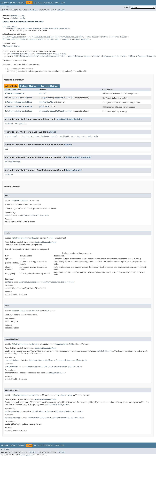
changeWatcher (46, 98)
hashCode (45, 136)
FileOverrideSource (20, 37)
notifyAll (64, 136)
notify (54, 136)
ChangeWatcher (61, 98)
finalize (24, 136)
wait (84, 136)
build (42, 93)
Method (33, 10)
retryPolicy (21, 123)
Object (52, 132)
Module (13, 3)
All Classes (5, 7)
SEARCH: (127, 7)
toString (75, 136)
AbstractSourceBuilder (21, 54)
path (41, 107)
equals (15, 136)
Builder (6, 37)
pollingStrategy (47, 111)
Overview (5, 3)
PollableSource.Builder (43, 37)
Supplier (66, 39)
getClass (35, 136)
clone (7, 136)
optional (9, 123)
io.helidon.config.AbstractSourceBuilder (23, 28)
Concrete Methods (50, 86)
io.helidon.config (17, 15)
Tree (40, 3)
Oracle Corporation (25, 455)
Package (21, 3)
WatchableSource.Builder (14, 39)
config (42, 102)
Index (57, 3)
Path (67, 28)
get (6, 149)
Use (35, 3)
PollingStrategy (63, 111)
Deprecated (48, 3)
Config (50, 102)
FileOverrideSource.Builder (53, 28)
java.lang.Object (9, 26)
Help (63, 3)
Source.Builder (92, 37)
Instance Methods (28, 86)
